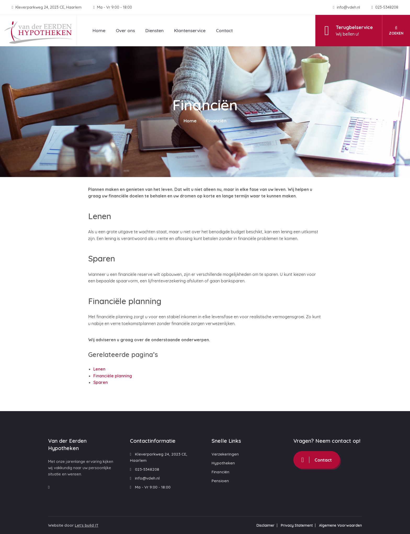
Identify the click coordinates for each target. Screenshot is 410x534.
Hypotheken (223, 463)
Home (99, 30)
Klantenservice (190, 30)
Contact (224, 30)
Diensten (154, 30)
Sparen (100, 382)
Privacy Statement (297, 525)
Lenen (99, 369)
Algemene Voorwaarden (340, 525)
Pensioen (220, 480)
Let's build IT (86, 525)
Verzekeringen (225, 454)
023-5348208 (385, 7)
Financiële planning (112, 375)
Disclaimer (266, 525)
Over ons (125, 30)
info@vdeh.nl (347, 7)
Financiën (220, 471)
